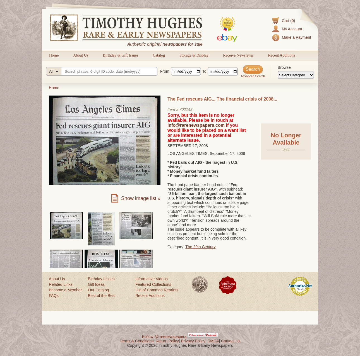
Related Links (61, 284)
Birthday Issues (101, 279)
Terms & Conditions (136, 341)
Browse (284, 67)
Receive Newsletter (238, 55)
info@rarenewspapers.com (196, 125)
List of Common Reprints (156, 290)
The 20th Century (200, 247)
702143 (186, 109)
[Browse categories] (296, 75)
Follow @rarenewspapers (164, 336)
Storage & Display (193, 55)
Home (54, 55)
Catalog (159, 55)
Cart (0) (288, 20)
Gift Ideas (96, 284)
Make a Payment (296, 37)
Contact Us (230, 341)
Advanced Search (253, 76)
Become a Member (65, 290)
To (204, 71)
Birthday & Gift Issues (120, 55)
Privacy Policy (193, 341)
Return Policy (167, 341)
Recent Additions (281, 55)
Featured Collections (153, 284)
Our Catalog (98, 290)
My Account (292, 29)
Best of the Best (102, 295)
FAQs (54, 295)
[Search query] (101, 71)
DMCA (213, 341)
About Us (80, 55)
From (164, 71)
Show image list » (140, 198)
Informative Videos (151, 279)
